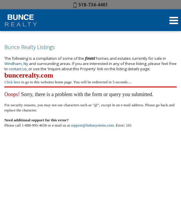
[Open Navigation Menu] (173, 20)
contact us (18, 68)
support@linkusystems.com (92, 125)
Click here (12, 82)
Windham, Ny (16, 63)
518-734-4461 (90, 5)
